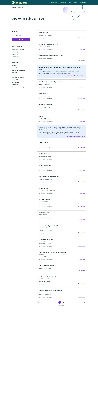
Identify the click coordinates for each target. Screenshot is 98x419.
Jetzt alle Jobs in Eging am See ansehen (75, 76)
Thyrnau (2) (14, 75)
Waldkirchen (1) (15, 84)
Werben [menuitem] (76, 2)
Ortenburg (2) (15, 72)
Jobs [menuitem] (70, 2)
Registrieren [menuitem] (83, 2)
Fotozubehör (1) (15, 54)
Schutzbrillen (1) (16, 56)
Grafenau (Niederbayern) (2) (18, 70)
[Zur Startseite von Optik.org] (19, 2)
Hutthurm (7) (15, 65)
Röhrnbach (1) (15, 82)
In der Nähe (15, 62)
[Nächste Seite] (85, 305)
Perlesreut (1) (15, 79)
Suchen (21, 39)
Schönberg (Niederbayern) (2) (19, 77)
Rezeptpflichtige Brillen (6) (18, 49)
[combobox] (21, 35)
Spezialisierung (17, 46)
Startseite (14, 7)
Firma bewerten (81, 38)
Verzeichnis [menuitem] (53, 2)
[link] (61, 35)
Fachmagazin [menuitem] (63, 2)
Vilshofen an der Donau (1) (18, 87)
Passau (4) (14, 67)
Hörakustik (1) (15, 52)
